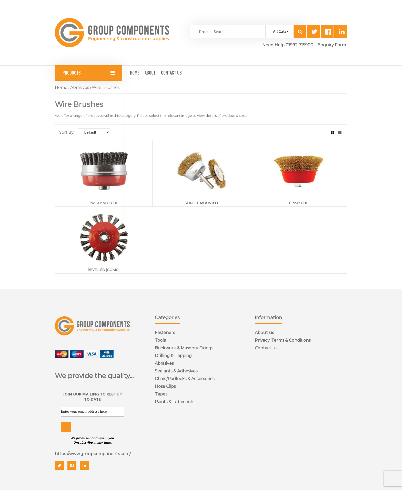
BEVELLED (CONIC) (103, 270)
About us (264, 332)
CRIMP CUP (298, 203)
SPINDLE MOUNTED (201, 203)
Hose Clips (165, 386)
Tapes (161, 394)
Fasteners (165, 332)
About (150, 73)
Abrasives (79, 87)
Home (134, 73)
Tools (160, 340)
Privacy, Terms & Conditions (282, 340)
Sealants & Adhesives (176, 371)
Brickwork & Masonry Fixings (184, 348)
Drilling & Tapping (173, 355)
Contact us (266, 348)
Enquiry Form (331, 45)
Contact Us (171, 73)
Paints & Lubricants (174, 401)
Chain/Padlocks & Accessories (184, 378)
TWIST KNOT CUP (103, 203)
